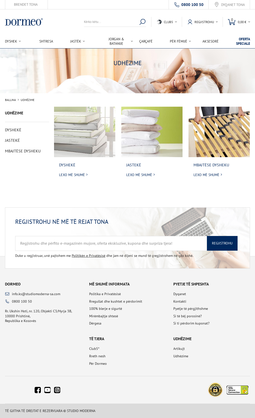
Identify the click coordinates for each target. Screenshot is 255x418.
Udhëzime (180, 356)
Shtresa (46, 41)
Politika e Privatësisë (105, 294)
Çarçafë (146, 41)
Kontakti (179, 301)
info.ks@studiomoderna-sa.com (36, 294)
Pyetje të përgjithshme (190, 308)
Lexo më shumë (72, 175)
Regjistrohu (222, 243)
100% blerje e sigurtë (105, 308)
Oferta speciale (243, 41)
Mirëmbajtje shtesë (103, 316)
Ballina (10, 100)
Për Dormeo (98, 363)
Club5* (94, 348)
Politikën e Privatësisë (88, 255)
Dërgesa (95, 323)
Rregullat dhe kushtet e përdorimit (115, 301)
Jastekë (133, 164)
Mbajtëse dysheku (211, 164)
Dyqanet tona (233, 5)
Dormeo (13, 283)
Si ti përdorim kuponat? (191, 323)
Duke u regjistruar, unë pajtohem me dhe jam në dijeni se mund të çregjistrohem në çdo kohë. (104, 255)
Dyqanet (179, 294)
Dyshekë (67, 164)
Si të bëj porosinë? (187, 316)
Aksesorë (210, 41)
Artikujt (179, 348)
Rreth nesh (97, 356)
